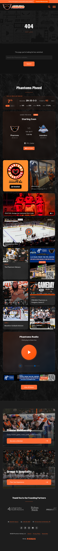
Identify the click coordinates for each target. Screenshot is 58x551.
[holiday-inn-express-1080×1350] (42, 263)
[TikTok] (21, 527)
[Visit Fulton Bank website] (36, 508)
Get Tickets (29, 148)
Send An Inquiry (14, 521)
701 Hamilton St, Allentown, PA (42, 521)
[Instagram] (29, 527)
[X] (36, 527)
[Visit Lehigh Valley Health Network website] (17, 508)
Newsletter (45, 533)
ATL (8, 105)
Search (29, 533)
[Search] (29, 57)
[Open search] (49, 7)
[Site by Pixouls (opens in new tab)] (31, 539)
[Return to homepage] (13, 7)
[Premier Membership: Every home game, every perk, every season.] (29, 428)
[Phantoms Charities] (15, 175)
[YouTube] (32, 527)
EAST (12, 105)
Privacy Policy (36, 533)
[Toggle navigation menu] (54, 7)
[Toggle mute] (20, 366)
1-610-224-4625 (26, 521)
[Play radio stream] (29, 352)
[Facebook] (25, 527)
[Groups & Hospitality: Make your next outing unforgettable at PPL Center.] (29, 469)
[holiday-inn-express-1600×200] (29, 377)
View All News (29, 387)
